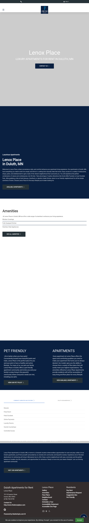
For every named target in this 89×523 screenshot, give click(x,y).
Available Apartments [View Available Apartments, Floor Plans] (16, 187)
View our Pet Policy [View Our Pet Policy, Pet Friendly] (16, 382)
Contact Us (44, 66)
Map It (66, 1)
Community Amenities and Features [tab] (24, 400)
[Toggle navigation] (3, 10)
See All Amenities (14, 234)
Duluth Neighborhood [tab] (65, 400)
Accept (79, 520)
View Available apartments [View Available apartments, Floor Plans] (67, 380)
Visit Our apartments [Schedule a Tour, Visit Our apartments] (17, 503)
